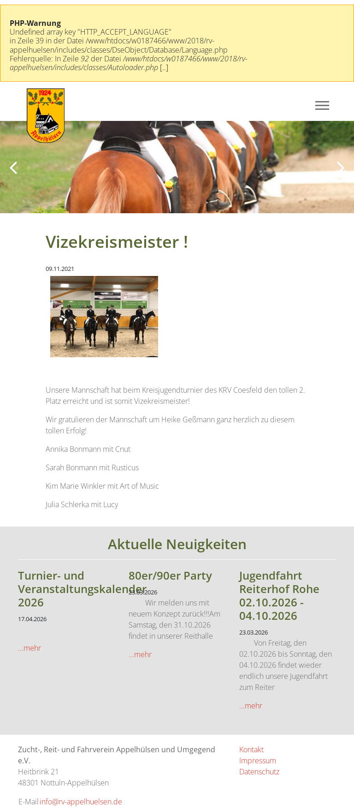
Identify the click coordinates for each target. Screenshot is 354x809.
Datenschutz (259, 772)
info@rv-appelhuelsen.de (81, 802)
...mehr (29, 648)
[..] (164, 67)
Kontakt (251, 749)
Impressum (257, 760)
